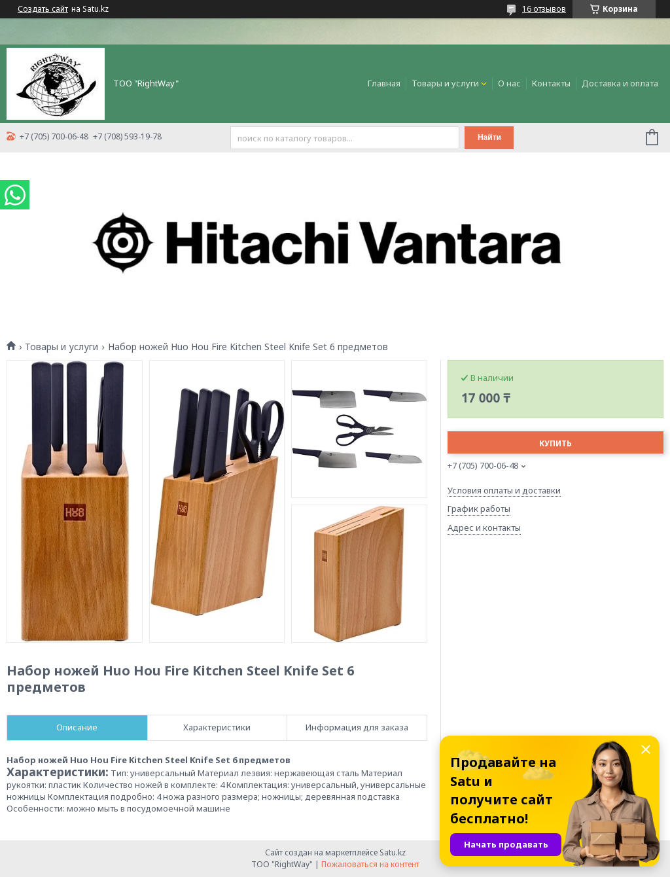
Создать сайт (43, 9)
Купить (555, 443)
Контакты (551, 83)
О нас (509, 83)
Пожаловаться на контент (370, 864)
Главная (384, 83)
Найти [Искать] (489, 137)
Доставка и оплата (620, 83)
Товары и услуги (445, 83)
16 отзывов (544, 8)
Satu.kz (392, 852)
